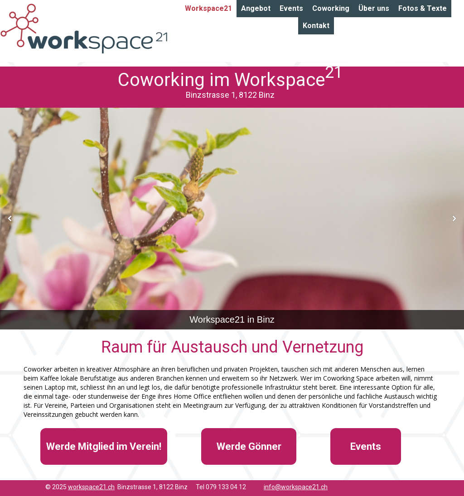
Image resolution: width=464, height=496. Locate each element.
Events (291, 8)
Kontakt (316, 25)
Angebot (256, 8)
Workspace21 (208, 8)
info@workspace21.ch (296, 487)
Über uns (373, 8)
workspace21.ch (91, 487)
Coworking (330, 8)
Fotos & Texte (422, 8)
